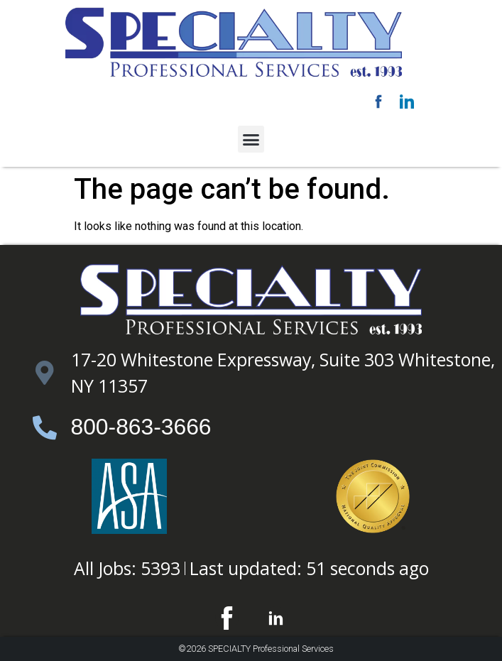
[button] (251, 139)
